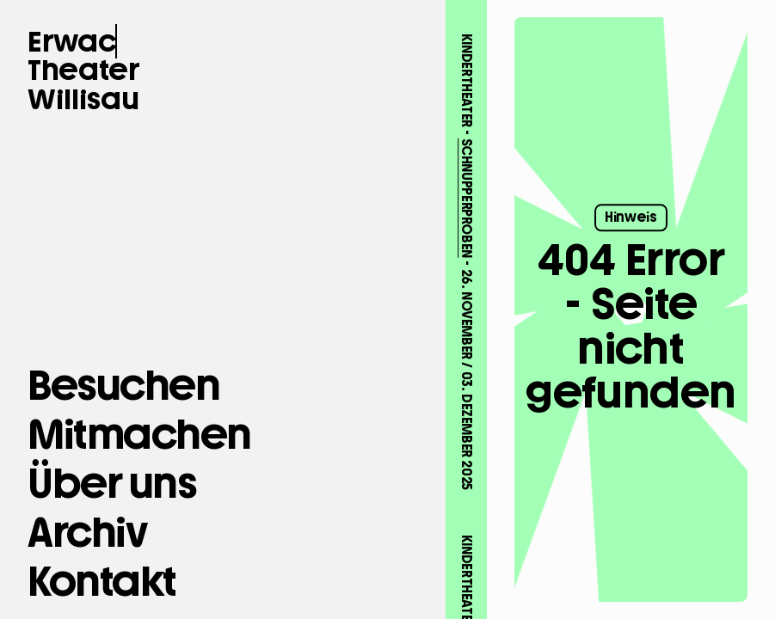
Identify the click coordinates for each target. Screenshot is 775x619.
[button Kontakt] (102, 581)
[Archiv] (87, 532)
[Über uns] (112, 483)
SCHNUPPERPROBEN (466, 176)
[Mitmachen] (139, 434)
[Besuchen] (124, 385)
